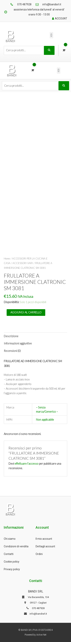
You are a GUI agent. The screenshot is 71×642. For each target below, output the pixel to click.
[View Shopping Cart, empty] (63, 50)
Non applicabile (45, 419)
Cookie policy (11, 561)
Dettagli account (45, 546)
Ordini (39, 554)
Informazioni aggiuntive (18, 343)
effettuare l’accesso (26, 463)
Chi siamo (10, 538)
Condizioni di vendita (16, 546)
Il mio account (44, 538)
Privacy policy (12, 569)
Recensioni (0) (12, 350)
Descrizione (11, 336)
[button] (51, 35)
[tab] (35, 336)
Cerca (49, 50)
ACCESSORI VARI (22, 263)
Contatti (8, 554)
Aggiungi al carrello (25, 312)
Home (7, 258)
